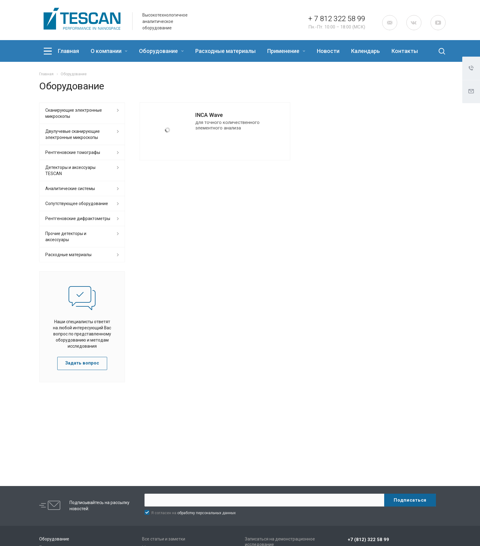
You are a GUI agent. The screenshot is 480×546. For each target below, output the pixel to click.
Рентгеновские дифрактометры (77, 218)
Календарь (365, 51)
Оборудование (161, 51)
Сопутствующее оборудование (76, 203)
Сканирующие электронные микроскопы (73, 113)
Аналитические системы (70, 188)
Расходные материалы (225, 51)
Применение (286, 51)
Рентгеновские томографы (72, 152)
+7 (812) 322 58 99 (368, 539)
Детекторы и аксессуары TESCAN (70, 170)
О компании (109, 51)
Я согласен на (193, 513)
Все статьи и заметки (163, 539)
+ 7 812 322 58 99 (336, 18)
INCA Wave (209, 115)
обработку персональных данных (206, 513)
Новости (328, 51)
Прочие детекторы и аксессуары (65, 236)
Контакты (405, 51)
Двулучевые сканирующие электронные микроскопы (72, 134)
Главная (68, 51)
